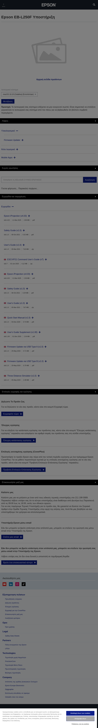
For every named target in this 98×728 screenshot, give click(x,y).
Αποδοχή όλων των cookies (80, 713)
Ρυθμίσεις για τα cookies (80, 724)
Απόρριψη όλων (80, 718)
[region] (48, 718)
